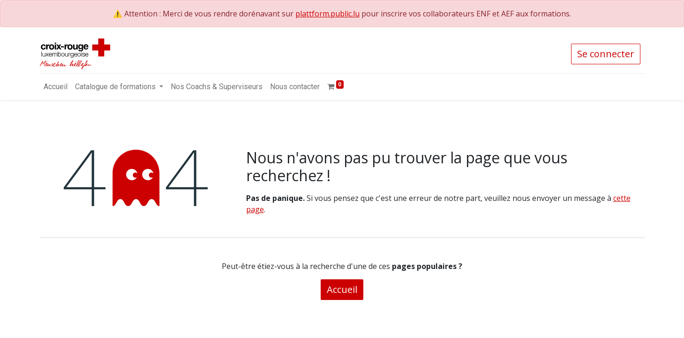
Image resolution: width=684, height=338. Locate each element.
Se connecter (605, 53)
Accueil (342, 289)
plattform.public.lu (327, 13)
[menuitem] (55, 86)
